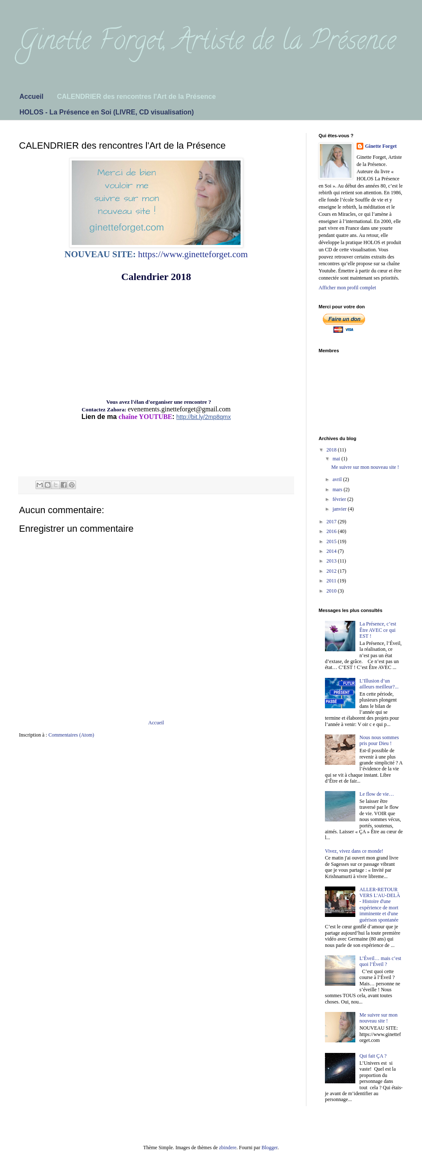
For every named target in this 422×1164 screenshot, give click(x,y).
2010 (332, 591)
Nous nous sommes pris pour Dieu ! (379, 740)
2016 (332, 531)
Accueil (31, 96)
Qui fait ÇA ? (373, 1056)
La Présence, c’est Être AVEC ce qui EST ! (378, 630)
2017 (332, 522)
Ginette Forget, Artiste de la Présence (207, 43)
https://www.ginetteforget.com (193, 254)
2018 (332, 450)
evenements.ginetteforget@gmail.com (179, 409)
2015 (332, 541)
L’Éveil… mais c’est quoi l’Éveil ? (380, 961)
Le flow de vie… (377, 794)
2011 (332, 581)
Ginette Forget (381, 146)
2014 (332, 551)
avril (338, 479)
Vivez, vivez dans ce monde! (354, 851)
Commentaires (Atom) (71, 735)
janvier (340, 509)
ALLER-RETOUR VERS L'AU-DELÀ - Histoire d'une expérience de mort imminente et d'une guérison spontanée (380, 905)
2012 (332, 571)
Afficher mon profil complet (347, 288)
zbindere (227, 1147)
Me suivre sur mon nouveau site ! (365, 467)
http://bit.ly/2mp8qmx (203, 416)
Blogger (270, 1147)
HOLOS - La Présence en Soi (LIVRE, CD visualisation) (106, 112)
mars (338, 489)
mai (337, 459)
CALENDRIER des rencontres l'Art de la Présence (136, 96)
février (340, 499)
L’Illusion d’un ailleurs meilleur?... (379, 684)
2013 (332, 561)
